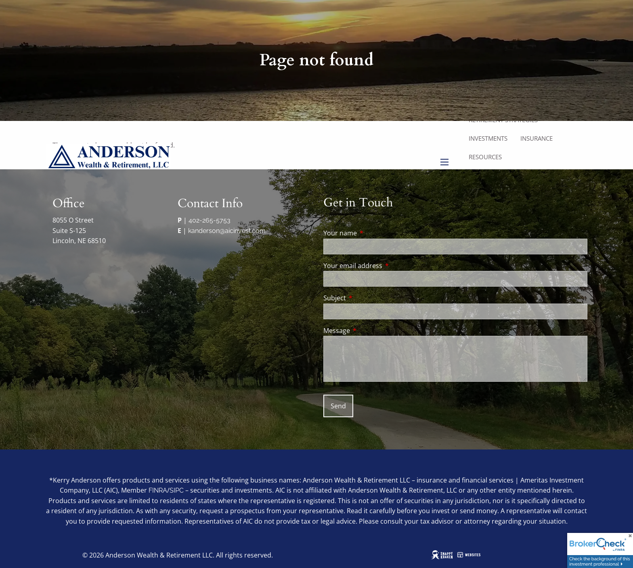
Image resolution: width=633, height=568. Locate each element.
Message (369, 330)
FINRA (158, 490)
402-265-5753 (210, 220)
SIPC (177, 490)
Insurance (536, 138)
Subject (367, 297)
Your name (372, 233)
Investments (488, 138)
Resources (485, 157)
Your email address (385, 265)
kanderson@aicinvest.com (227, 231)
